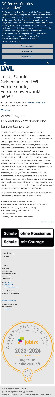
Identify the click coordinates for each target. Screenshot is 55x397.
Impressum (35, 394)
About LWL (48, 394)
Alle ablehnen (27, 51)
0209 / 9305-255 (8, 284)
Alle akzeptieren (27, 46)
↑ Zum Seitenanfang (47, 222)
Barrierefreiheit (5, 394)
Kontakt (42, 394)
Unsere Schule (40, 103)
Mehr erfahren (27, 56)
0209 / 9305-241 (8, 282)
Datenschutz (27, 394)
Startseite (31, 103)
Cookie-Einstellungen (16, 394)
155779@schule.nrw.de (11, 287)
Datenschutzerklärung (11, 41)
